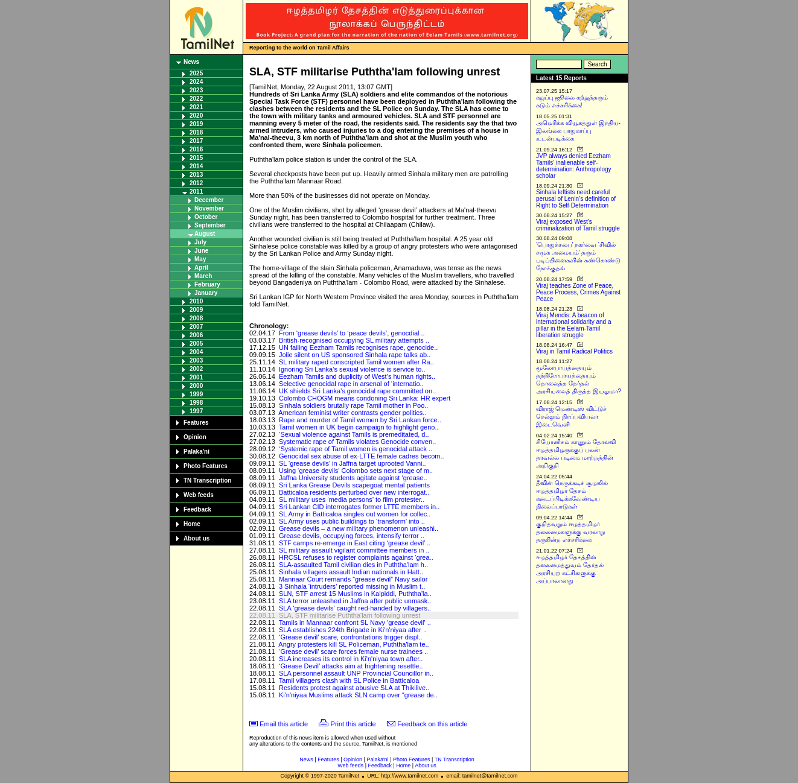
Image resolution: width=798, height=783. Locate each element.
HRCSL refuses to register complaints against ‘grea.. (356, 557)
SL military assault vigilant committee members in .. (354, 550)
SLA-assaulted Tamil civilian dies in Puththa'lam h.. (353, 564)
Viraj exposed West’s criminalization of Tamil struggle (578, 225)
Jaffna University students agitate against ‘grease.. (353, 477)
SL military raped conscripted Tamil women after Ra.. (356, 362)
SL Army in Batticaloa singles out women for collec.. (355, 514)
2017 (196, 141)
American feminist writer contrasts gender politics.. (352, 412)
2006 (196, 335)
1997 (196, 411)
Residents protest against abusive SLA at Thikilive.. (354, 687)
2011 (196, 191)
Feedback (197, 509)
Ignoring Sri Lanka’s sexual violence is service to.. (352, 369)
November (209, 208)
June (201, 250)
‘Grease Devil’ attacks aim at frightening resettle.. (351, 666)
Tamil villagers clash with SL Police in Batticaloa (349, 680)
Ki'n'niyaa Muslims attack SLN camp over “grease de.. (358, 695)
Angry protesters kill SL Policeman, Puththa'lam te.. (353, 644)
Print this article (353, 724)
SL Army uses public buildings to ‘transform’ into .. (352, 521)
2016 (196, 149)
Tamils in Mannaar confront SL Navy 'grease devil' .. (355, 622)
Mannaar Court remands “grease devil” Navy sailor (353, 579)
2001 (196, 377)
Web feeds (199, 495)
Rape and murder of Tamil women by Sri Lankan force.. (360, 419)
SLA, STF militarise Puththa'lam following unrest (349, 615)
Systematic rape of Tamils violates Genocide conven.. (357, 441)
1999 (196, 394)
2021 (196, 107)
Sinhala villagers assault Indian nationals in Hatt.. (351, 571)
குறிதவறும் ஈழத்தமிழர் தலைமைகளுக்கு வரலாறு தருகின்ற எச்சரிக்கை (570, 532)
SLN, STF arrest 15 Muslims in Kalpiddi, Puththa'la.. (355, 593)
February (207, 284)
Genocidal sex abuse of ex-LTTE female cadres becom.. (361, 456)
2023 (196, 90)
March (203, 276)
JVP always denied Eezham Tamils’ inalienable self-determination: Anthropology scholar (573, 166)
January (205, 293)
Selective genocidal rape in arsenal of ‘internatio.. (351, 383)
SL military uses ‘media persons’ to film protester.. (351, 499)
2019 (196, 124)
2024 (196, 81)
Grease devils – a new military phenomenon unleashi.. (358, 528)
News (191, 62)
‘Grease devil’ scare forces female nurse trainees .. (353, 651)
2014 (196, 166)
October (205, 217)
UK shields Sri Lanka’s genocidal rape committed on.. (357, 391)
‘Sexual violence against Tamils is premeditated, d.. (354, 434)
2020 (196, 115)
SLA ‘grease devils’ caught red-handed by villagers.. (355, 608)
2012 (196, 183)
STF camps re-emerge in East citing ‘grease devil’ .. (354, 543)
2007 (196, 326)
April (201, 267)
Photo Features (206, 466)
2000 (196, 385)
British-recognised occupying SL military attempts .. (354, 340)
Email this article (284, 724)
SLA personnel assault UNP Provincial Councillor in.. (356, 673)
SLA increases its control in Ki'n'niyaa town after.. (351, 658)
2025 (196, 73)
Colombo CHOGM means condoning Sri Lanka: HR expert (364, 398)
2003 (196, 360)
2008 (196, 318)
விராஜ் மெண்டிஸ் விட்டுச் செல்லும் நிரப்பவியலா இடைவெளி (571, 416)
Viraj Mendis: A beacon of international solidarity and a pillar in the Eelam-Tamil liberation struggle (573, 325)
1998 (196, 402)
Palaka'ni (196, 451)
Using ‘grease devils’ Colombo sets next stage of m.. (356, 470)
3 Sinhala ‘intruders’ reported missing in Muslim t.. (352, 586)
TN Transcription (207, 480)
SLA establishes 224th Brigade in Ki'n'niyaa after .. (353, 629)
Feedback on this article (432, 724)
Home (192, 524)
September (210, 225)
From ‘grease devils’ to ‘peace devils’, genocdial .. (352, 333)
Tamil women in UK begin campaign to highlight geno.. (359, 427)
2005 (196, 343)
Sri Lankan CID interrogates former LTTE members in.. (359, 506)
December (208, 200)
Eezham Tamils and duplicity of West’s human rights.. (357, 376)
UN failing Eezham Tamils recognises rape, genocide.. (358, 347)
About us (196, 538)
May (200, 259)
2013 (196, 174)
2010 (196, 301)
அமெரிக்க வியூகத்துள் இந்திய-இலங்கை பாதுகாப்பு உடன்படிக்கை (578, 130)
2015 (196, 157)
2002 (196, 369)
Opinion (195, 437)
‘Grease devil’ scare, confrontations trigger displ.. (350, 637)
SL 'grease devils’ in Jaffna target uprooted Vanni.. (352, 463)
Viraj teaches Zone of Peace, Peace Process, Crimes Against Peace (578, 292)
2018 (196, 132)
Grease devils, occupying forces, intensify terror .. (351, 535)
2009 (196, 309)
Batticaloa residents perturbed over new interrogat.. (354, 492)
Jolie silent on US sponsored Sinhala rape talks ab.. (354, 354)
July (200, 242)
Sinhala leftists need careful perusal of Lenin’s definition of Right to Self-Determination (576, 199)
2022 (196, 98)
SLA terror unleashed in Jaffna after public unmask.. (355, 600)
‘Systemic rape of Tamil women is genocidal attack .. (355, 448)
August (204, 233)
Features (196, 422)
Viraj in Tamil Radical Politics (574, 351)
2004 (196, 352)
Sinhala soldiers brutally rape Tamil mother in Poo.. (353, 405)
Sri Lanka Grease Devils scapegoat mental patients (354, 485)
